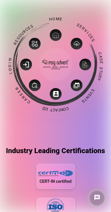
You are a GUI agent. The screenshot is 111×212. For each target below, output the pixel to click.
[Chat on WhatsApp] (97, 198)
